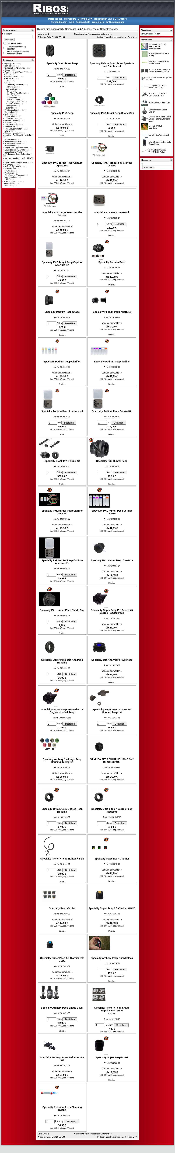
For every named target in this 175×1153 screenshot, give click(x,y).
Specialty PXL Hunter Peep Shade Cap (62, 610)
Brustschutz (10, 146)
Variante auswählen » (62, 124)
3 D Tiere (9, 66)
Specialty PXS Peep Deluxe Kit (112, 212)
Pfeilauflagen (11, 76)
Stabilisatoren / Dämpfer (15, 150)
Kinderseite (10, 173)
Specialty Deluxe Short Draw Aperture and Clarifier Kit (112, 65)
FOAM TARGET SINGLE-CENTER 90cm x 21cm (160, 70)
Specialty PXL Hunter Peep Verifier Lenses (112, 512)
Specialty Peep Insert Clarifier (111, 858)
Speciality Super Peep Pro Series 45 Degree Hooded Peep (112, 611)
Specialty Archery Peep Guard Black (112, 958)
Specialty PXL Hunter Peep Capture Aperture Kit (62, 562)
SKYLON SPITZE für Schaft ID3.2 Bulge (158, 151)
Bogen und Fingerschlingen (17, 148)
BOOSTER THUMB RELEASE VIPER (157, 95)
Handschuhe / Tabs (13, 141)
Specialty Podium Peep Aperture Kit (62, 411)
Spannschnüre (11, 116)
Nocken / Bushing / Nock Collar (18, 135)
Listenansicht (106, 34)
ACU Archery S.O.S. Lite (159, 103)
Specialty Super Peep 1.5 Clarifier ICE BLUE (62, 959)
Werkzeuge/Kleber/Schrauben (18, 154)
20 (57, 37)
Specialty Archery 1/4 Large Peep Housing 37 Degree (62, 760)
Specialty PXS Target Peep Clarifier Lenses (111, 164)
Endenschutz (10, 139)
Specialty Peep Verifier (62, 908)
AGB (71, 22)
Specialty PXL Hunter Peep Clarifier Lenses (62, 512)
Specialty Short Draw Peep (62, 63)
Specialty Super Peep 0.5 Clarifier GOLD (112, 908)
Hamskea (10, 87)
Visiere (8, 114)
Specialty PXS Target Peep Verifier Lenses (62, 214)
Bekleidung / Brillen (13, 167)
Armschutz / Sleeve (13, 143)
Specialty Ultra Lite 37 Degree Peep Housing (111, 810)
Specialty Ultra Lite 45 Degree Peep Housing (62, 810)
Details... (62, 87)
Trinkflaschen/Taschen (14, 175)
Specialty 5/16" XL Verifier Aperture (111, 659)
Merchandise (10, 177)
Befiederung (10, 127)
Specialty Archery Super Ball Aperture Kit (62, 1059)
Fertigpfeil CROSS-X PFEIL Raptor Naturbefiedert (157, 46)
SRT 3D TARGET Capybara (156, 127)
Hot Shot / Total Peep (15, 93)
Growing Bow (85, 19)
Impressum (70, 19)
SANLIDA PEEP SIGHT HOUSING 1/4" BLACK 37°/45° (112, 760)
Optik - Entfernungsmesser (16, 162)
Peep (8, 83)
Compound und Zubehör (15, 72)
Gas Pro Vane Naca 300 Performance (159, 62)
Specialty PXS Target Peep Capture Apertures (62, 164)
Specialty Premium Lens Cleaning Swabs (62, 1108)
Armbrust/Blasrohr (13, 110)
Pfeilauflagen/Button (14, 129)
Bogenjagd (10, 164)
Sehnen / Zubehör (13, 120)
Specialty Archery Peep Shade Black (62, 1007)
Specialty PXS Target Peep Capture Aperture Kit (62, 263)
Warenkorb (98, 22)
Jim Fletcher (12, 97)
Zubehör (9, 108)
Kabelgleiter (11, 106)
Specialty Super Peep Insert (112, 1057)
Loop (8, 80)
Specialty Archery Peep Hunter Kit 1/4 (62, 858)
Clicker (8, 131)
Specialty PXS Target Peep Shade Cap (112, 113)
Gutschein (8, 185)
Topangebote (83, 22)
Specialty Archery (109, 29)
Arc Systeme (12, 89)
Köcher (8, 122)
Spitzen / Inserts (12, 133)
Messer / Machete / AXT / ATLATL (19, 158)
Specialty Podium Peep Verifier (112, 361)
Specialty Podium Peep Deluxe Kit (112, 411)
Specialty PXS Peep (62, 113)
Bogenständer (11, 118)
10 (55, 37)
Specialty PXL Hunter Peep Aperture (112, 560)
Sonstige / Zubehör (14, 101)
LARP (7, 179)
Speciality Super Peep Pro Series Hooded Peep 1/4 (112, 711)
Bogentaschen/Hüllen (14, 152)
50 (60, 37)
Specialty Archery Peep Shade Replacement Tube (111, 1009)
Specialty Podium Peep (111, 262)
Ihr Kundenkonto (115, 22)
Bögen (8, 70)
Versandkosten (59, 22)
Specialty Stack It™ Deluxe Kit (62, 461)
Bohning (10, 91)
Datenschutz (55, 19)
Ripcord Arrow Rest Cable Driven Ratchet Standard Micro (160, 119)
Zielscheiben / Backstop (15, 68)
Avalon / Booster (13, 99)
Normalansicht (94, 34)
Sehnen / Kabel (12, 104)
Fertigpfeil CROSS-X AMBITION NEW (157, 87)
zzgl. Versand (68, 81)
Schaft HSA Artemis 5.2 (159, 135)
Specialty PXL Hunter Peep (112, 461)
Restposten (9, 183)
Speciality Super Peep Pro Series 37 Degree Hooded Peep (62, 711)
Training (8, 171)
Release (9, 78)
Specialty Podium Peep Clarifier (62, 361)
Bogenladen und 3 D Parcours (110, 19)
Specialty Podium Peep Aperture (112, 311)
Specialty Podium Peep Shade (62, 311)
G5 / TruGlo (11, 95)
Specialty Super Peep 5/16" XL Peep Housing (62, 661)
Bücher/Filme (11, 169)
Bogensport (9, 64)
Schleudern (10, 112)
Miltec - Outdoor (11, 181)
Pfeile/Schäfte (11, 125)
